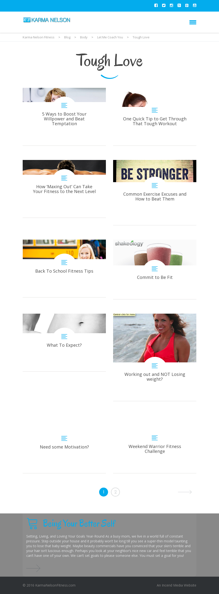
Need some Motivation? (64, 444)
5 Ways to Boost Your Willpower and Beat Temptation (64, 116)
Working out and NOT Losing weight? (154, 357)
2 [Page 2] (115, 492)
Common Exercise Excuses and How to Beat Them (154, 192)
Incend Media (172, 585)
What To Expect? (64, 342)
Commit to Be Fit (154, 269)
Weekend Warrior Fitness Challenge (154, 444)
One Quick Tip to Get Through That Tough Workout (154, 116)
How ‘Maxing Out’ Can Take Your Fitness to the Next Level (64, 189)
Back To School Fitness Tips (64, 268)
